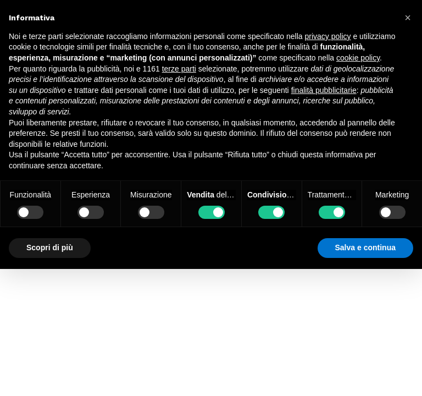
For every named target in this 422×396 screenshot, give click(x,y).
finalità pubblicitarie (324, 90)
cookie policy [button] (358, 57)
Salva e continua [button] (365, 247)
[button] (408, 17)
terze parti (179, 68)
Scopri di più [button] (49, 247)
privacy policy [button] (328, 36)
